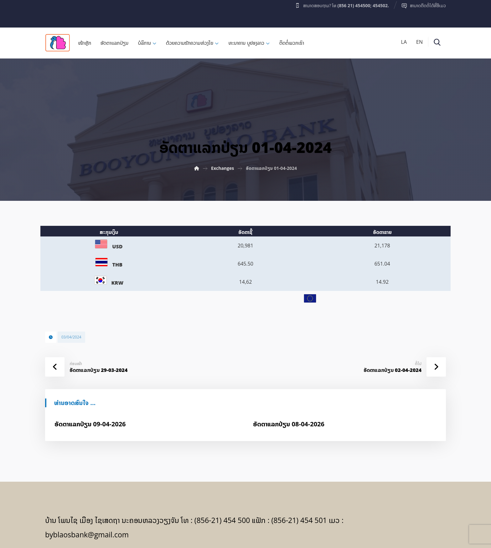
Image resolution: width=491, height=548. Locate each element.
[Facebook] (57, 12)
